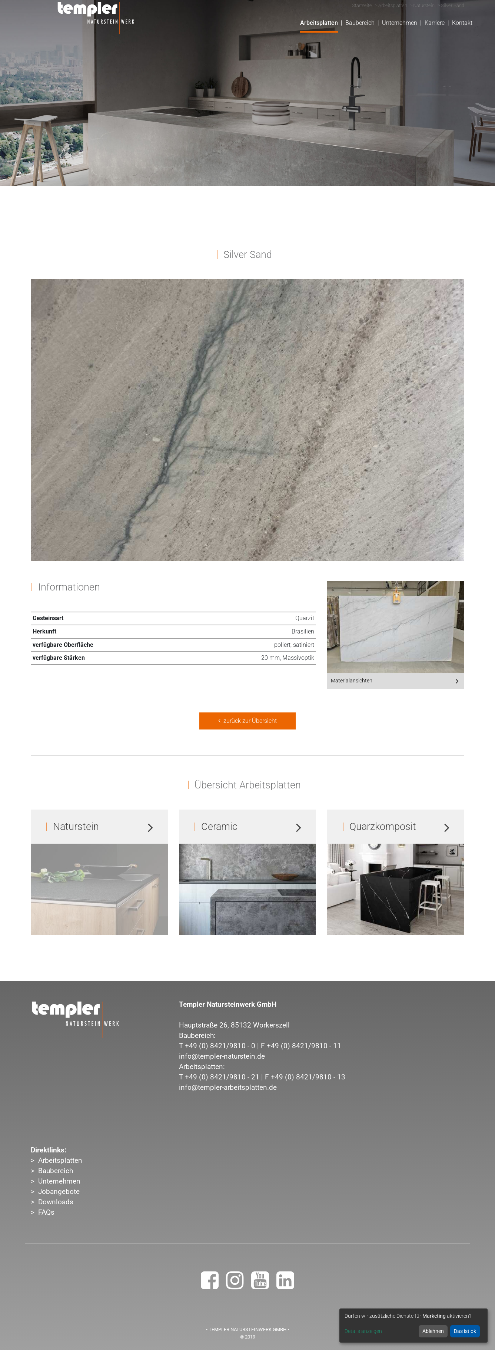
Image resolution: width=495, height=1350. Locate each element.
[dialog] (413, 1325)
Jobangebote (59, 1192)
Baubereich (55, 1171)
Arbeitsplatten (60, 1161)
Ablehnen (433, 1331)
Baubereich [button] (360, 22)
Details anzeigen (363, 1331)
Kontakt (462, 22)
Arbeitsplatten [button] (319, 22)
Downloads (55, 1202)
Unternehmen (59, 1181)
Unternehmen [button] (399, 22)
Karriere (435, 22)
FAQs (46, 1212)
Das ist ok (465, 1331)
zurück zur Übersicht (247, 720)
